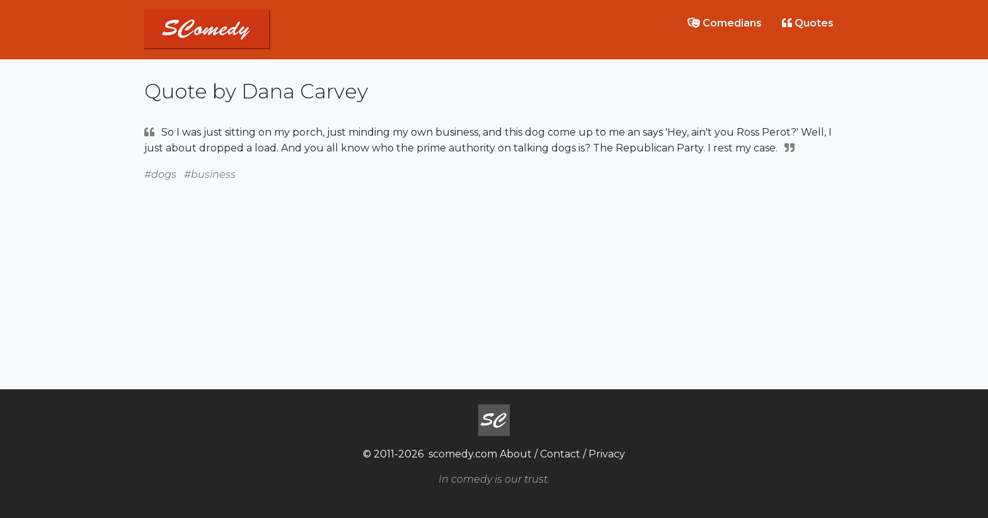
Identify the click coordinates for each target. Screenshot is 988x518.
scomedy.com (462, 454)
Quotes (808, 23)
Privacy (607, 454)
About (516, 454)
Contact (560, 454)
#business (210, 174)
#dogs (160, 174)
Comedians (724, 23)
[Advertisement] (494, 270)
